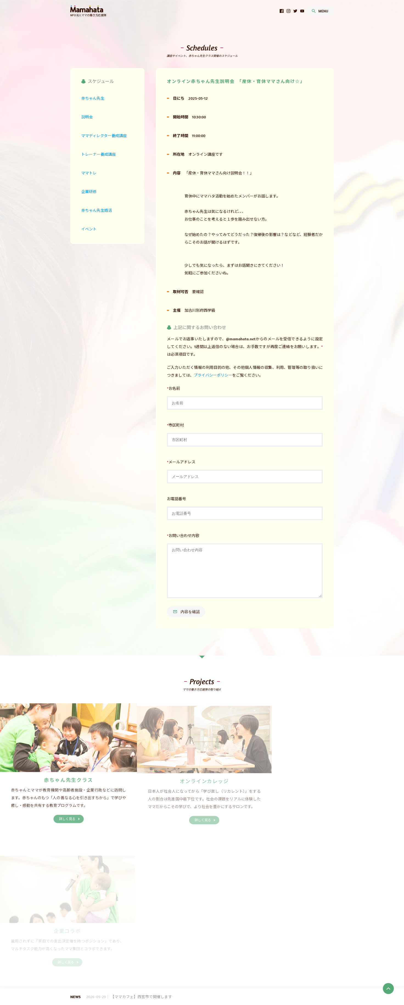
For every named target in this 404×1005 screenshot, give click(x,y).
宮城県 (147, 941)
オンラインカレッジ (168, 934)
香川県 (112, 961)
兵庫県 (150, 954)
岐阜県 (221, 948)
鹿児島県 (239, 961)
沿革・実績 (170, 928)
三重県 (263, 948)
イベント (120, 974)
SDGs (104, 934)
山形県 (175, 941)
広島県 (238, 954)
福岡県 (154, 961)
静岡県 (235, 948)
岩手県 (133, 941)
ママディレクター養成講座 (158, 967)
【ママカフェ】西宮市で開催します (142, 996)
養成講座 (118, 934)
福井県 (178, 948)
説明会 (129, 967)
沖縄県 (255, 961)
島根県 (210, 954)
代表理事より (148, 928)
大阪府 (136, 954)
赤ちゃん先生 (139, 934)
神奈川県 (120, 948)
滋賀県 (108, 954)
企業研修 (240, 967)
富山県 (150, 948)
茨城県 (203, 941)
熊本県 (196, 961)
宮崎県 (224, 961)
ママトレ (223, 967)
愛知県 (249, 948)
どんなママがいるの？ (198, 928)
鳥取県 (196, 954)
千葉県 (259, 941)
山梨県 (193, 948)
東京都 (105, 948)
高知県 (140, 961)
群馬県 (231, 941)
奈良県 (164, 954)
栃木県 (217, 941)
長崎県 (182, 961)
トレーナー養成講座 (197, 967)
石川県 (164, 948)
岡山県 (224, 954)
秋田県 (161, 941)
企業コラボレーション (203, 934)
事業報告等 (125, 928)
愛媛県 (126, 961)
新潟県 (136, 948)
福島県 (189, 941)
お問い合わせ (229, 928)
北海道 (105, 941)
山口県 (252, 954)
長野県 (207, 948)
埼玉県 (245, 941)
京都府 (122, 954)
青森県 (119, 941)
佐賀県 (168, 961)
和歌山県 (180, 954)
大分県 (210, 961)
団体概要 (106, 928)
